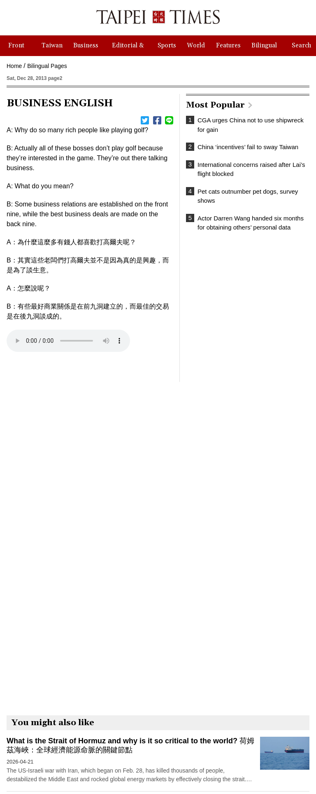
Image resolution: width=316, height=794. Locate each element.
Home (14, 66)
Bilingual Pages (47, 66)
